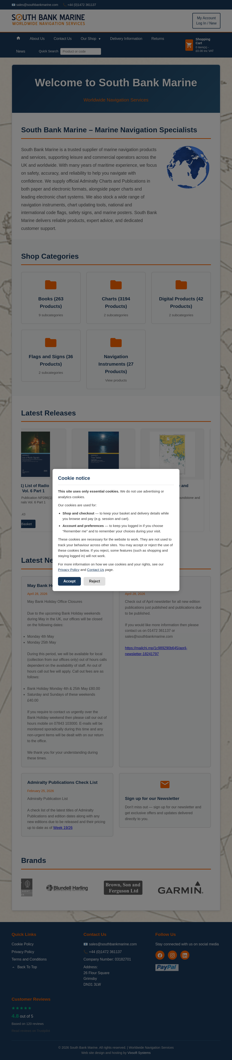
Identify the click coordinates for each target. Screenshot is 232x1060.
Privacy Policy (69, 570)
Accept (69, 581)
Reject (94, 581)
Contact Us (95, 570)
